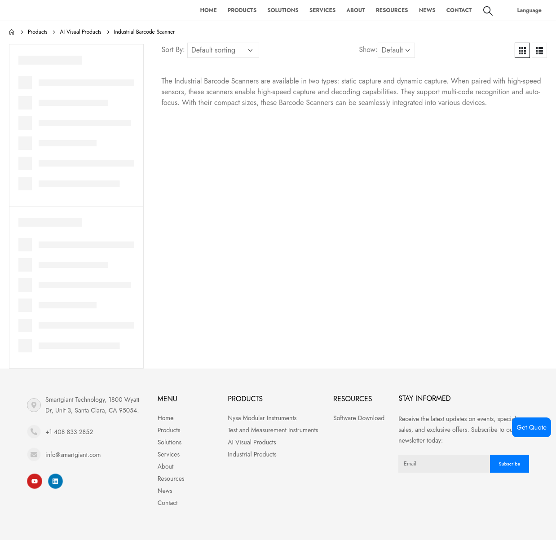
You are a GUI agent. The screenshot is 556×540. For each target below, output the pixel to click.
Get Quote (531, 427)
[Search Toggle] (488, 10)
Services (322, 10)
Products (242, 10)
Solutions (283, 10)
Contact (459, 10)
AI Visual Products (252, 442)
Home (208, 10)
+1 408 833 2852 (69, 431)
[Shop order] (223, 50)
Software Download (358, 417)
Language (529, 10)
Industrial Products (252, 454)
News (427, 10)
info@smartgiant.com (73, 454)
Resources (392, 10)
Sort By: (173, 49)
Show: (368, 49)
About (355, 10)
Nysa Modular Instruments (262, 417)
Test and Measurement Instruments (273, 430)
